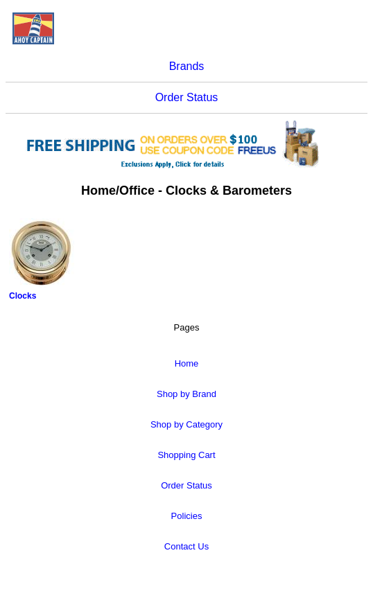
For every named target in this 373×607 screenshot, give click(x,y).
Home (187, 363)
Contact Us (186, 546)
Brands (187, 66)
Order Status (186, 97)
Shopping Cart (186, 455)
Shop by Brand (186, 394)
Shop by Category (186, 424)
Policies (186, 516)
